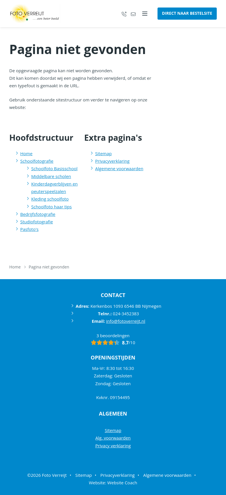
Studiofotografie (36, 222)
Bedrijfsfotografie (37, 214)
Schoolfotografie (36, 161)
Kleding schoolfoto (49, 199)
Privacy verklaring (113, 445)
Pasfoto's (29, 229)
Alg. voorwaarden (113, 438)
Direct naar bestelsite (187, 13)
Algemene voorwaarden (119, 168)
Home (26, 153)
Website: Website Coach (113, 482)
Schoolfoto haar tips (51, 207)
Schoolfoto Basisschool (54, 168)
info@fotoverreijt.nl (125, 321)
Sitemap (103, 153)
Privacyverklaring (112, 161)
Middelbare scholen (51, 176)
